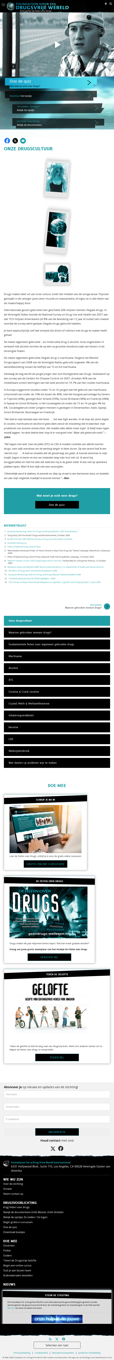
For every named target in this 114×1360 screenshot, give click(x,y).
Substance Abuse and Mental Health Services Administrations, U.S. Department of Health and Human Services (55, 567)
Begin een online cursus (17, 1265)
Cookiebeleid (41, 1352)
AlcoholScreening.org (16, 543)
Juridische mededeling (89, 1352)
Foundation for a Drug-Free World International (40, 1162)
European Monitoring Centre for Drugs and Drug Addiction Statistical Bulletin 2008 (44, 574)
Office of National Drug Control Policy (24, 546)
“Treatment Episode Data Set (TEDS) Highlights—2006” (32, 578)
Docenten (9, 1245)
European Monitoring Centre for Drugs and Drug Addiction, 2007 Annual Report (42, 531)
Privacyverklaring (21, 1352)
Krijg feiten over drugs (16, 1207)
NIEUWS (9, 1284)
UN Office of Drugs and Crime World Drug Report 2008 (32, 570)
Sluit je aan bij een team (17, 1270)
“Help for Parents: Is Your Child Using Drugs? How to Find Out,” (34, 560)
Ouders (7, 1255)
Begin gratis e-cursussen (18, 1222)
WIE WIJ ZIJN (13, 1179)
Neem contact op (13, 1193)
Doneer (7, 1189)
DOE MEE (57, 785)
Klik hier (11, 1308)
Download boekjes (14, 1232)
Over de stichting (13, 1184)
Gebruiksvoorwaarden (63, 1352)
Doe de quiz (10, 1227)
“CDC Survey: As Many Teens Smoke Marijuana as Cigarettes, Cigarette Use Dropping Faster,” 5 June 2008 (54, 582)
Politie (7, 1250)
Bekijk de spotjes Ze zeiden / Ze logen (25, 1217)
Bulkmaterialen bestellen (18, 1275)
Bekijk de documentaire (33, 1212)
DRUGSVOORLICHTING (20, 1203)
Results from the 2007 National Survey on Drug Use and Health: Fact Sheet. (40, 539)
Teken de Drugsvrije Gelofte (19, 1260)
